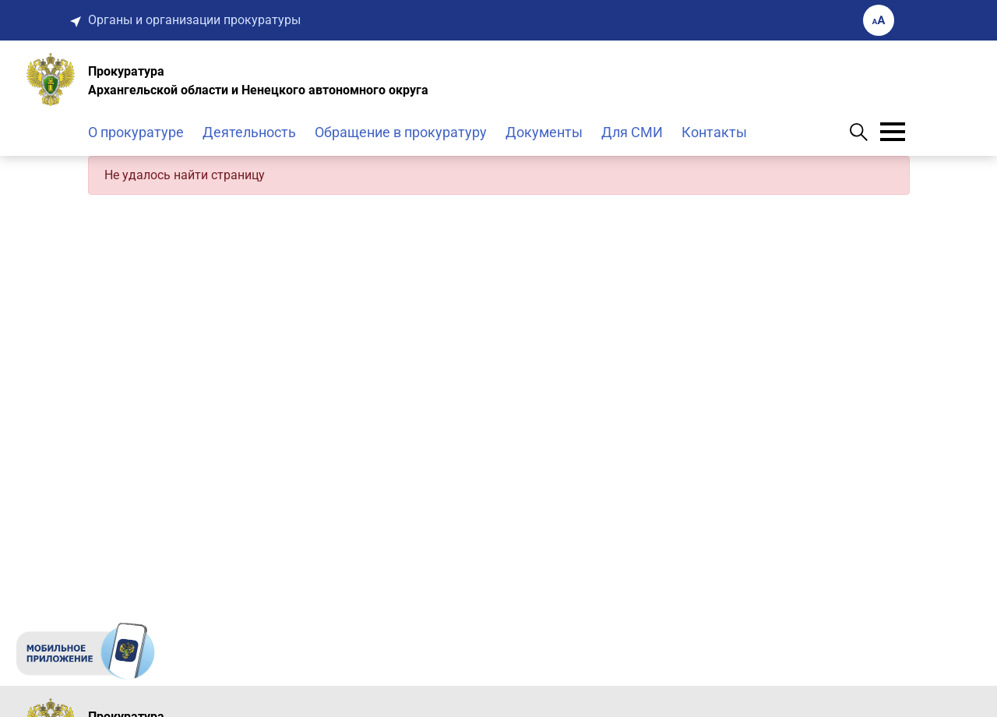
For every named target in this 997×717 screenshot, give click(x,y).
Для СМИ (632, 132)
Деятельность (249, 132)
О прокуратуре (136, 132)
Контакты (714, 132)
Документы (544, 132)
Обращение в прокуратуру (401, 132)
